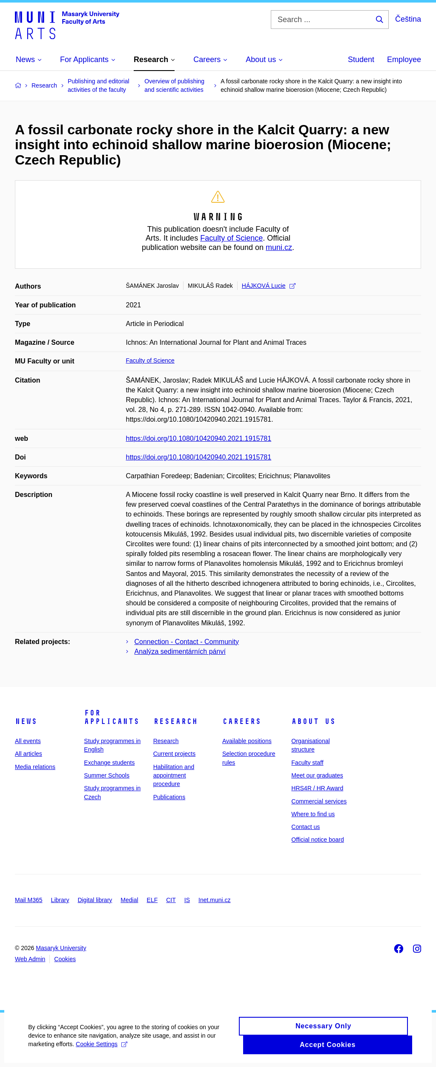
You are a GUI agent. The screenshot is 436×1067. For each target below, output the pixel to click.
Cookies (65, 959)
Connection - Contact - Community (187, 641)
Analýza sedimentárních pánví (180, 651)
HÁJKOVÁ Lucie (268, 285)
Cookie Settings (103, 1052)
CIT (171, 900)
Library (60, 900)
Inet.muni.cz (214, 900)
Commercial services (319, 801)
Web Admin (30, 959)
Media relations (35, 766)
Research (175, 721)
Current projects (174, 753)
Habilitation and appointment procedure (174, 775)
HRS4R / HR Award (317, 788)
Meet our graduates (317, 775)
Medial (129, 900)
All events (28, 741)
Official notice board (317, 839)
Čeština (408, 19)
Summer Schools (106, 775)
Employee (404, 59)
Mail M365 (29, 900)
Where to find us (313, 814)
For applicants (111, 717)
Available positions (247, 741)
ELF (152, 900)
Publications (169, 797)
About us (313, 721)
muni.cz (279, 247)
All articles (28, 753)
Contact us (305, 826)
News (26, 721)
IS (187, 900)
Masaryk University (61, 948)
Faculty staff (307, 762)
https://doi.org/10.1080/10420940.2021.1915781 (199, 438)
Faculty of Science (231, 238)
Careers (241, 721)
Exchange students (109, 762)
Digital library (94, 900)
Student (361, 59)
